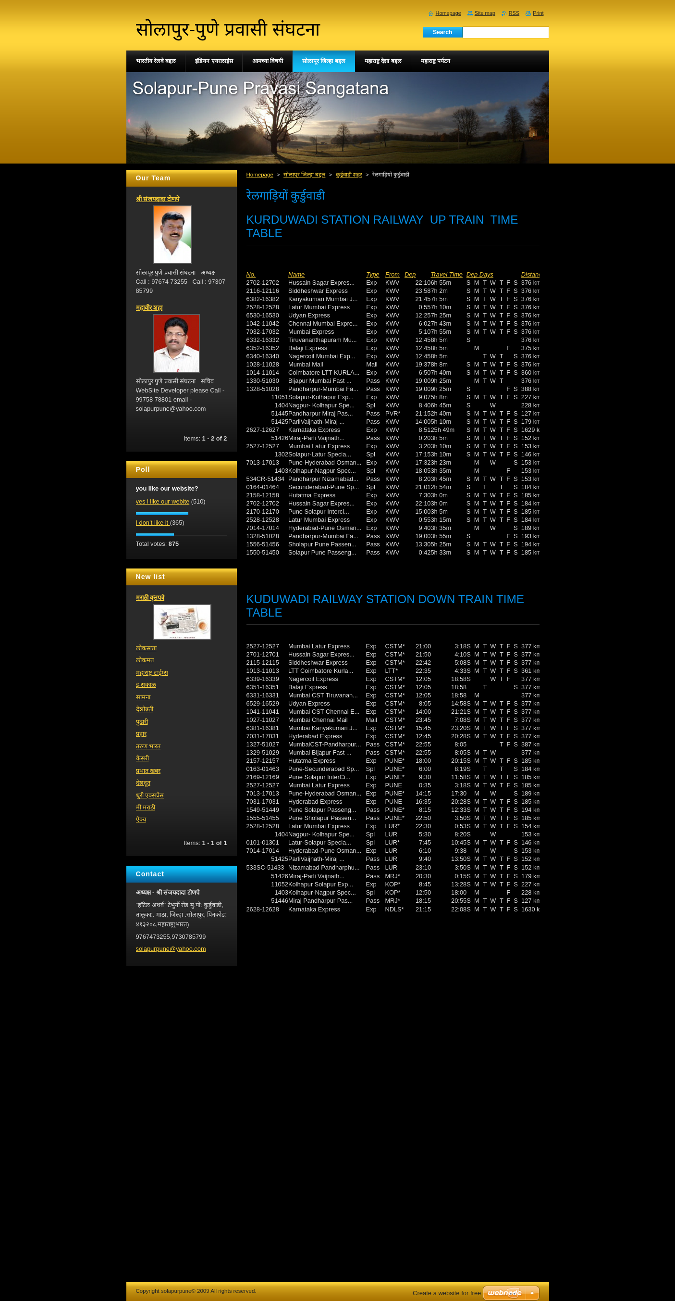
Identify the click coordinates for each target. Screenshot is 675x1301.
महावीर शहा (149, 307)
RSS (514, 13)
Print (538, 13)
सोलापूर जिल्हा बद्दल (304, 174)
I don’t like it (153, 522)
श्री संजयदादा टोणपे (157, 198)
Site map (485, 13)
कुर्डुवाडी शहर (349, 174)
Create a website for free (447, 1293)
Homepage (259, 174)
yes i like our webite (163, 501)
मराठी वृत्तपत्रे (150, 597)
